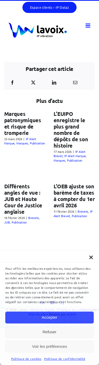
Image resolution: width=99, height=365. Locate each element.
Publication (37, 143)
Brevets (33, 218)
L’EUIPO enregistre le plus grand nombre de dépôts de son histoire (71, 129)
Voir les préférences (49, 346)
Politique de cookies (26, 359)
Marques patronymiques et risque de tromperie (22, 123)
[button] (91, 257)
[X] (33, 82)
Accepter (49, 317)
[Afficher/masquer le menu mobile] (88, 25)
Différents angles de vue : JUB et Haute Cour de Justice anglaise (23, 199)
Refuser (49, 332)
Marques (22, 143)
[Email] (75, 82)
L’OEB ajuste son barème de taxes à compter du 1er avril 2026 (74, 196)
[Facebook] (12, 82)
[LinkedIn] (54, 82)
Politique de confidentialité (65, 359)
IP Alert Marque (75, 156)
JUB (7, 222)
